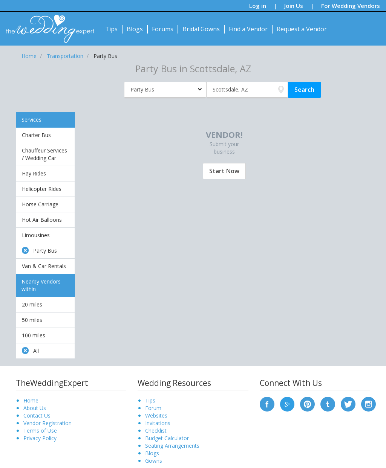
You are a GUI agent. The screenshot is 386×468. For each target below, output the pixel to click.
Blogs (135, 29)
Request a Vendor (302, 29)
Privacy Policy (40, 438)
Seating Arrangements (172, 445)
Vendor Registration (47, 423)
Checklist (156, 430)
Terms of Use (40, 430)
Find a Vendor (248, 29)
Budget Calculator (167, 438)
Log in (257, 5)
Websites (156, 415)
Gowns (153, 460)
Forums (162, 29)
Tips (111, 29)
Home (30, 400)
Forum (153, 408)
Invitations (157, 423)
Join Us (293, 5)
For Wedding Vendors (350, 5)
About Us (34, 408)
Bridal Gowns (201, 29)
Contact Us (37, 415)
